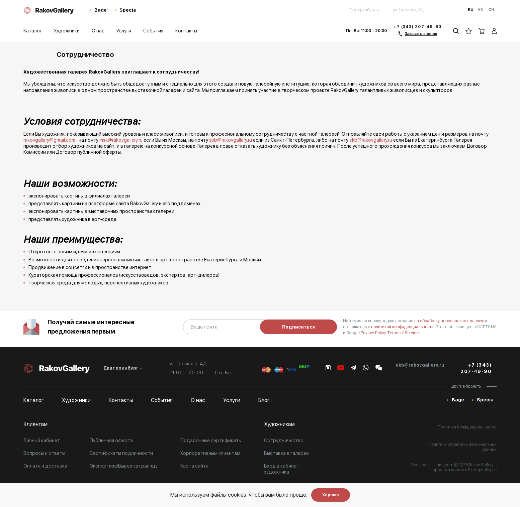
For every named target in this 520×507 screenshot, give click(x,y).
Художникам (279, 424)
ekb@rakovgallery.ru (370, 140)
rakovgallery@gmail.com (49, 140)
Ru (470, 9)
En (481, 9)
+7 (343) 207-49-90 (417, 26)
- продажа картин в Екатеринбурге (465, 468)
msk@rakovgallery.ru (121, 140)
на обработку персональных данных (449, 321)
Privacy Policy (374, 333)
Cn (491, 9)
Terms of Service (403, 333)
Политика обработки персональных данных (462, 447)
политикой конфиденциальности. (403, 327)
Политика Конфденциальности (467, 427)
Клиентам (35, 424)
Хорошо (330, 495)
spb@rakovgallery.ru (230, 140)
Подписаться (298, 327)
